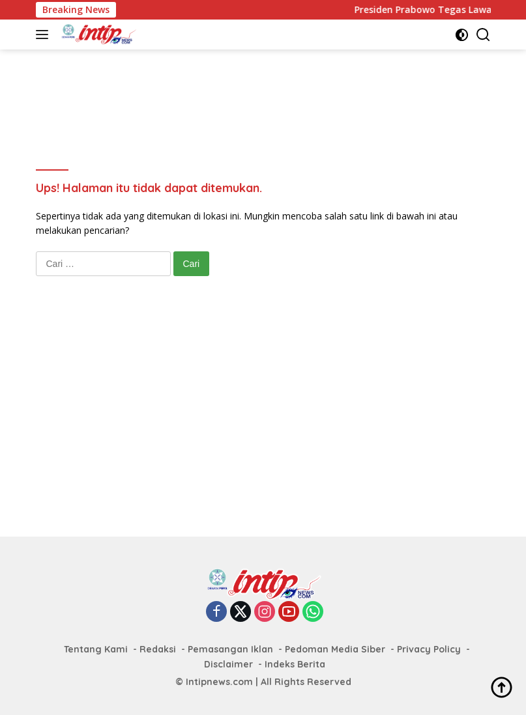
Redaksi (157, 649)
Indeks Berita (295, 664)
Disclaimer (228, 664)
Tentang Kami (96, 649)
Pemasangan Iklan (230, 649)
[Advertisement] (273, 92)
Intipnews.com (219, 682)
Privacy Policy (429, 649)
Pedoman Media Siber (335, 649)
